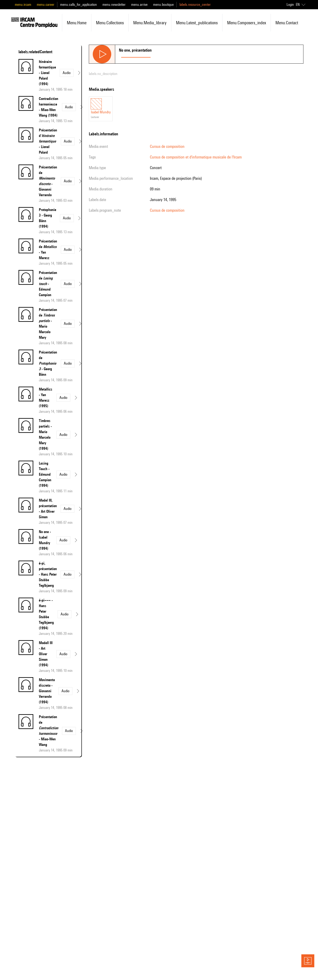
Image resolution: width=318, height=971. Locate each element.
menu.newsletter (114, 4)
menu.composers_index (246, 22)
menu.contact (286, 22)
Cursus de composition (167, 146)
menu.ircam (23, 4)
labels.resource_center (195, 4)
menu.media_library (150, 22)
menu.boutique (163, 4)
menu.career (45, 4)
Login (290, 4)
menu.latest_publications (197, 22)
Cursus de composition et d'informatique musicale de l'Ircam (196, 157)
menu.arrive (139, 4)
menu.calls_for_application (78, 4)
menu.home (76, 22)
